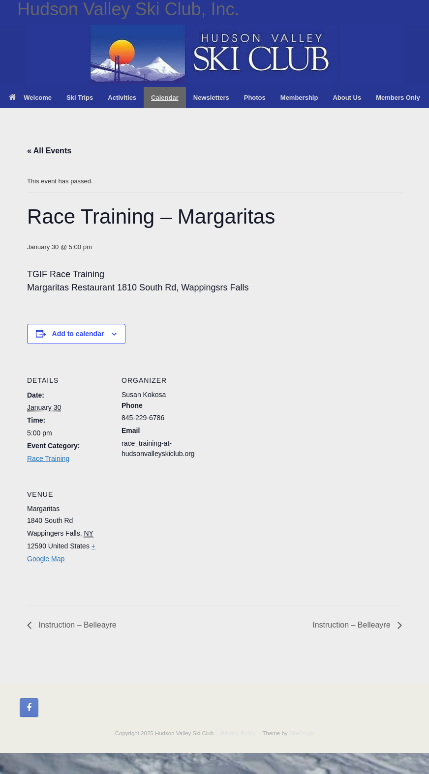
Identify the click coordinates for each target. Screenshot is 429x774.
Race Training (48, 458)
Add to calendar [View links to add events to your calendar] (78, 334)
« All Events (49, 150)
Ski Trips (79, 97)
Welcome (30, 97)
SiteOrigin (301, 733)
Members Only (398, 97)
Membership (299, 97)
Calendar (165, 97)
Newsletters (211, 97)
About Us (347, 97)
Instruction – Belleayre (76, 625)
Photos (255, 97)
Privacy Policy (238, 733)
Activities (122, 97)
